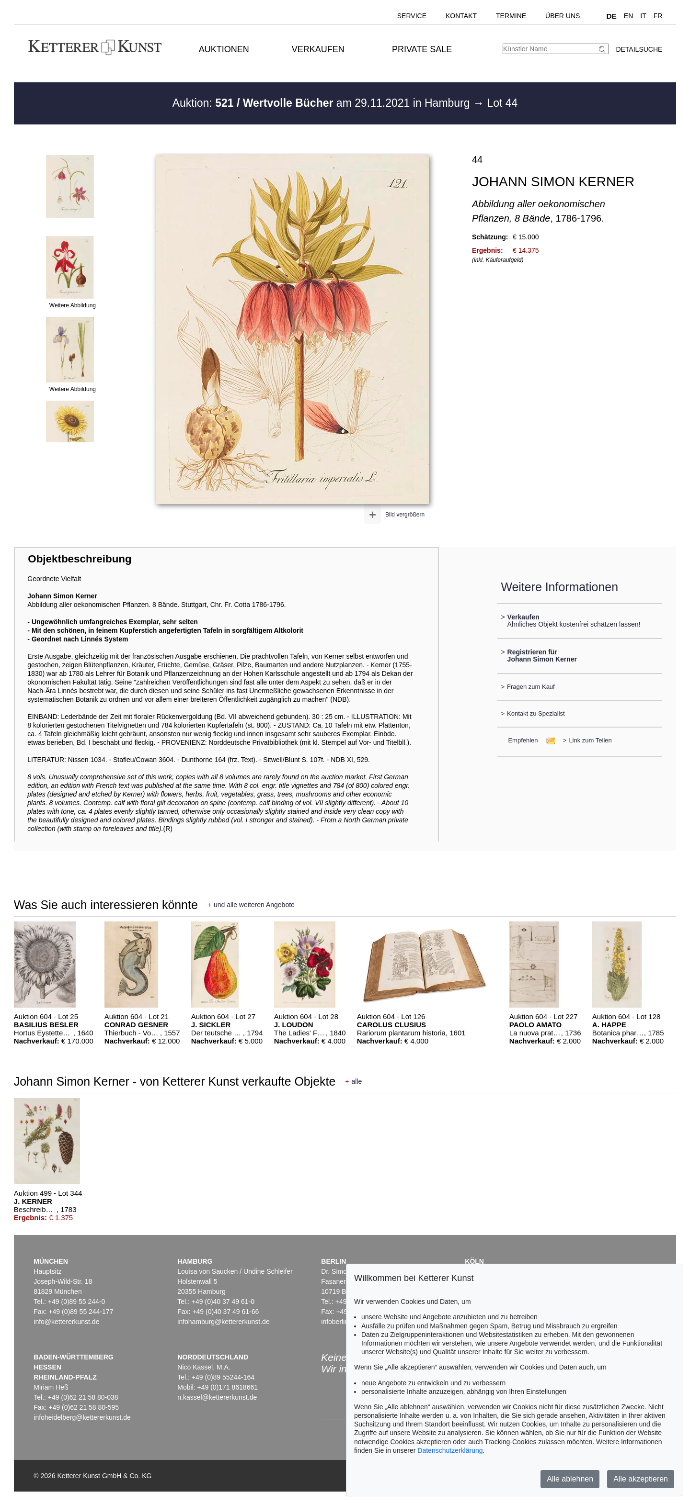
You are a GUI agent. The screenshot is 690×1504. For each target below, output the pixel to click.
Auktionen (224, 49)
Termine (511, 16)
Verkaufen (318, 49)
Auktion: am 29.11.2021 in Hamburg (322, 103)
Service (411, 16)
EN (628, 16)
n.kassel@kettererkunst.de (217, 1397)
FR (658, 16)
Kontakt (461, 16)
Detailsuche (639, 49)
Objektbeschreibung (79, 559)
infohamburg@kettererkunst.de (223, 1321)
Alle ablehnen (570, 1479)
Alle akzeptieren (640, 1479)
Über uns (562, 16)
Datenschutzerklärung (450, 1450)
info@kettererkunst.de (66, 1321)
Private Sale (422, 49)
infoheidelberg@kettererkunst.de (82, 1417)
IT (643, 16)
